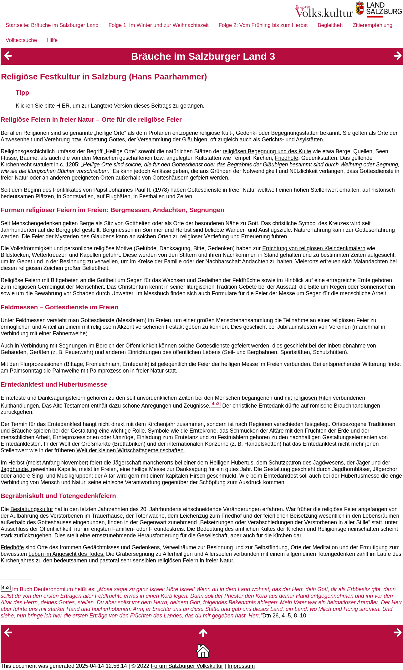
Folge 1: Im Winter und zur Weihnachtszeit (159, 25)
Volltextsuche (21, 40)
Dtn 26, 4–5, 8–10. (285, 615)
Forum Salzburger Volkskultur (187, 666)
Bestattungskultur (31, 509)
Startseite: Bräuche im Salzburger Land (52, 25)
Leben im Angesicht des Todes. (66, 554)
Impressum (241, 666)
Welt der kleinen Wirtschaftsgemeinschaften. (131, 450)
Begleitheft (330, 25)
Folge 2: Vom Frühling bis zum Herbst (263, 25)
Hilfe (52, 40)
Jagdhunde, (16, 469)
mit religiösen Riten (308, 398)
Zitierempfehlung (372, 25)
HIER (62, 106)
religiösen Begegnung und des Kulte (267, 151)
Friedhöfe (12, 547)
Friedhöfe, (287, 158)
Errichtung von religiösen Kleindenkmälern (313, 248)
